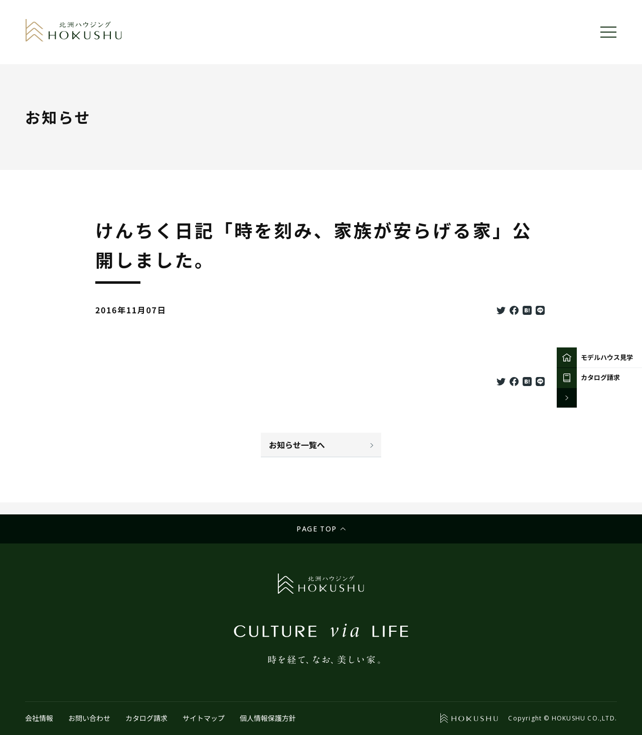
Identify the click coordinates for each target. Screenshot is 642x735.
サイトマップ (204, 718)
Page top (316, 528)
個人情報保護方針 (268, 718)
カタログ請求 (146, 718)
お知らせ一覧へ (297, 445)
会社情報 (39, 718)
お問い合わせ (89, 718)
